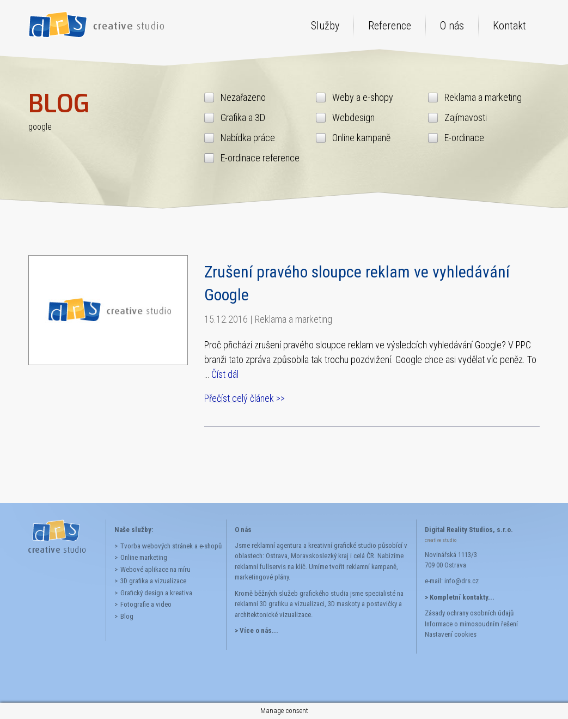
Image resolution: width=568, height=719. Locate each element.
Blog (126, 616)
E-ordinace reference (260, 158)
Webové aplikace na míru (155, 569)
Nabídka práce (248, 137)
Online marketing (143, 557)
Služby (325, 25)
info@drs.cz (461, 581)
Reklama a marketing (483, 97)
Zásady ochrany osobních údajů (469, 613)
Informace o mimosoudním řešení (471, 624)
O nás (452, 25)
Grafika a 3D (243, 117)
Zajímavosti (465, 117)
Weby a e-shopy (362, 97)
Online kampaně (361, 137)
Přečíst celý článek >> (244, 398)
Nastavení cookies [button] (451, 634)
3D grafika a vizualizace (153, 581)
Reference (389, 25)
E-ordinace (464, 137)
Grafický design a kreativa (156, 593)
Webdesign (353, 117)
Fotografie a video (146, 604)
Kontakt (509, 25)
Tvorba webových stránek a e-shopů (169, 546)
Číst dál (225, 374)
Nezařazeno (243, 97)
